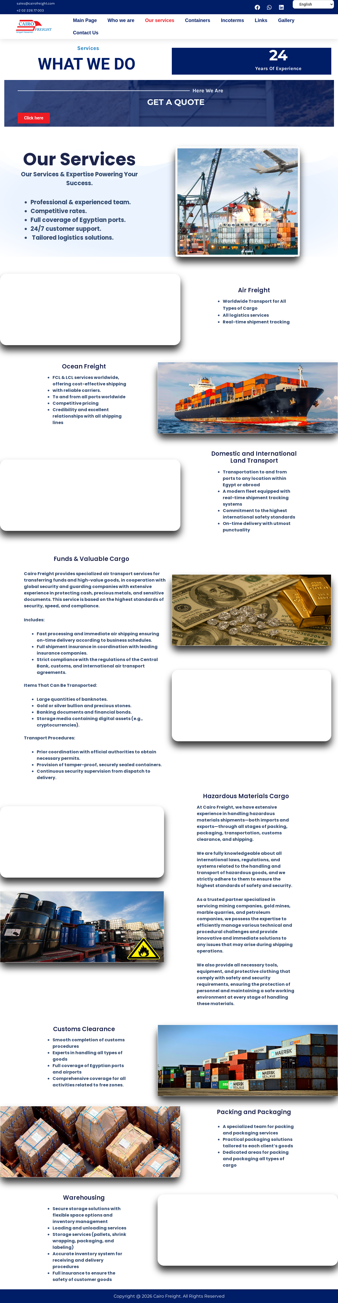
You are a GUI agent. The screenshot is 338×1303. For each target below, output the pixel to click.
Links (261, 20)
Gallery (286, 20)
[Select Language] (313, 4)
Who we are (120, 20)
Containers (197, 20)
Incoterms (232, 20)
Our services (159, 20)
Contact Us (85, 32)
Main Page (85, 20)
